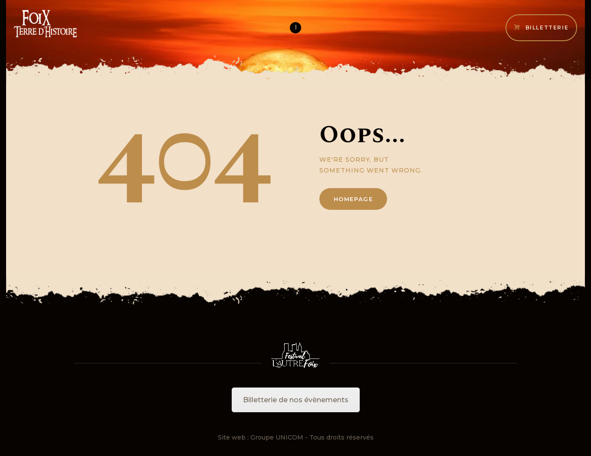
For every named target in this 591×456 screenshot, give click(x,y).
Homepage (353, 198)
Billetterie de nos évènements (295, 400)
